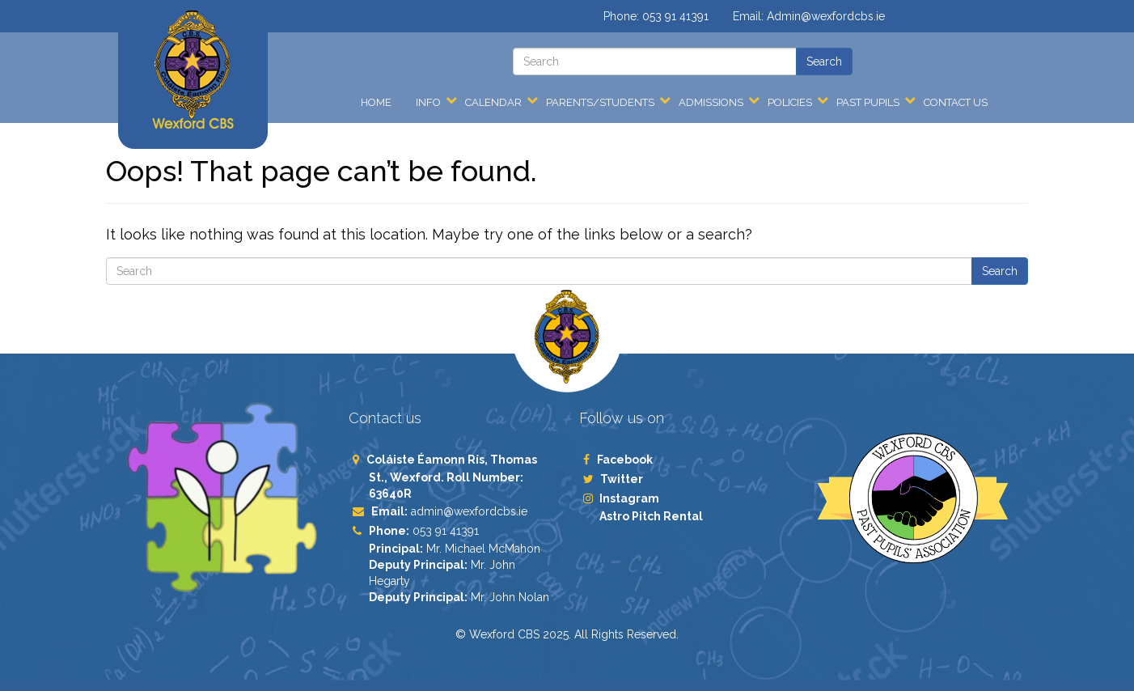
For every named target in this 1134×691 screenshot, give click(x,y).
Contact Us (956, 102)
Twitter (621, 479)
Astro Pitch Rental (652, 516)
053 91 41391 (675, 16)
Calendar (493, 102)
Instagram (629, 498)
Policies (790, 102)
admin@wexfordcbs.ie (469, 511)
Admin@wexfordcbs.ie (826, 16)
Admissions (711, 102)
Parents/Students (600, 102)
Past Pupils (867, 102)
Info (428, 102)
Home (376, 102)
